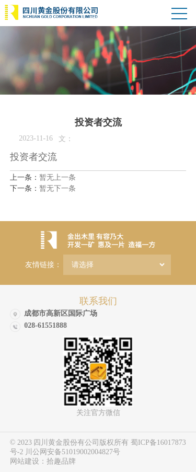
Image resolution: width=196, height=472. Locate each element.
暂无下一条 (43, 188)
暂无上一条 (43, 177)
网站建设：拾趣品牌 (43, 461)
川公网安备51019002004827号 (72, 452)
